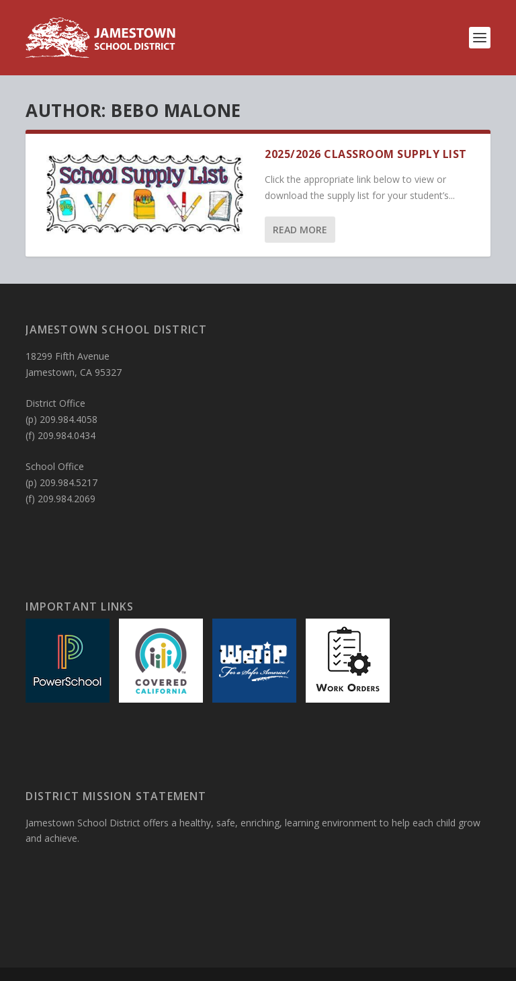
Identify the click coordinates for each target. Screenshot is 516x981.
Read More (300, 229)
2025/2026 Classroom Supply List (366, 154)
